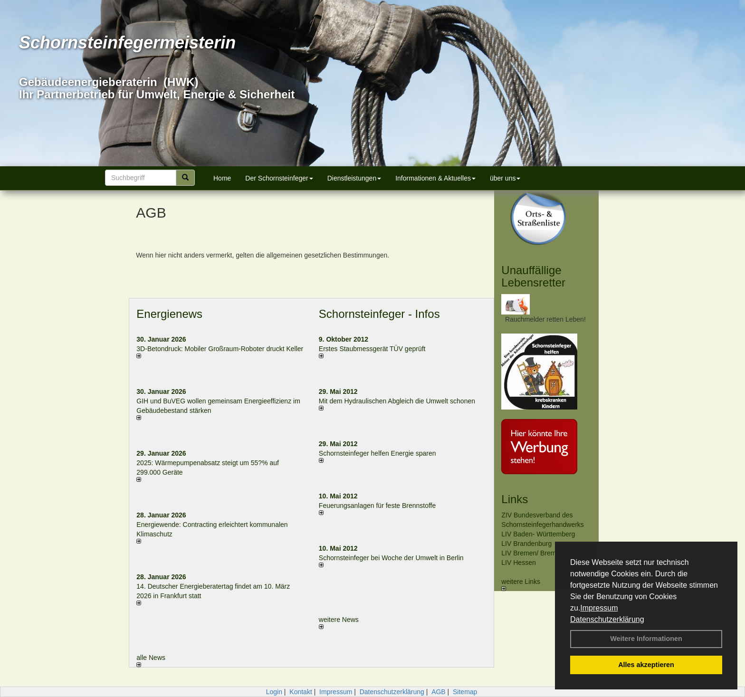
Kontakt (300, 692)
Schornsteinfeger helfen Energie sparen (377, 453)
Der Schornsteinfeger (279, 178)
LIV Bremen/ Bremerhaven (540, 553)
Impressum (599, 608)
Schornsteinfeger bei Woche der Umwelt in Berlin (391, 558)
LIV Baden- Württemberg (538, 534)
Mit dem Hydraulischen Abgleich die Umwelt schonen (397, 401)
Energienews (169, 313)
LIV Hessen (518, 562)
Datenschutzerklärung (607, 619)
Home (222, 178)
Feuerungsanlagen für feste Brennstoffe (377, 505)
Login (274, 692)
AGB (438, 692)
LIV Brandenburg (526, 543)
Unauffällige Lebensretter (533, 276)
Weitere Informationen (646, 638)
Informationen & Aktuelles (435, 178)
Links (514, 499)
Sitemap (465, 692)
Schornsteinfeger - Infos (379, 313)
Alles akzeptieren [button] (646, 664)
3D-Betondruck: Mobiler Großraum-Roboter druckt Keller (219, 349)
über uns (505, 178)
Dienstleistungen (354, 178)
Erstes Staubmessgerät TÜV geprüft (372, 349)
